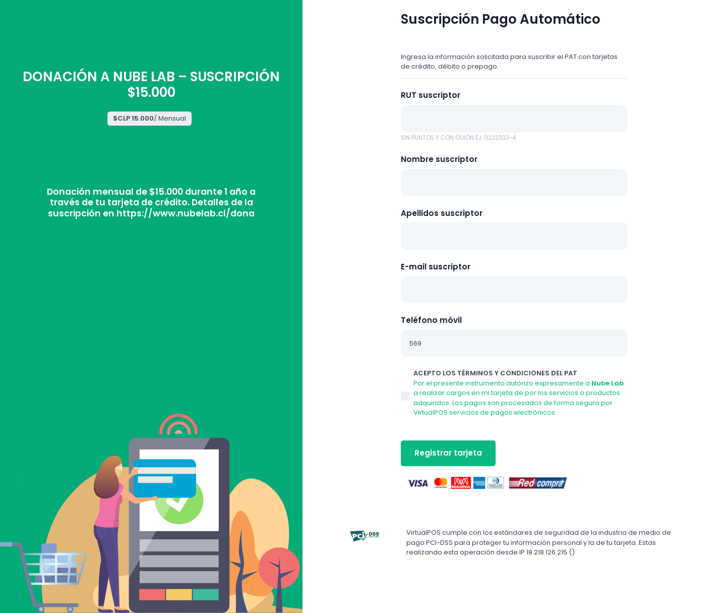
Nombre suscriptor (439, 159)
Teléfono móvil (431, 320)
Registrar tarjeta (448, 453)
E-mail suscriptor (435, 266)
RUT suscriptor (430, 95)
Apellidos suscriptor (441, 213)
